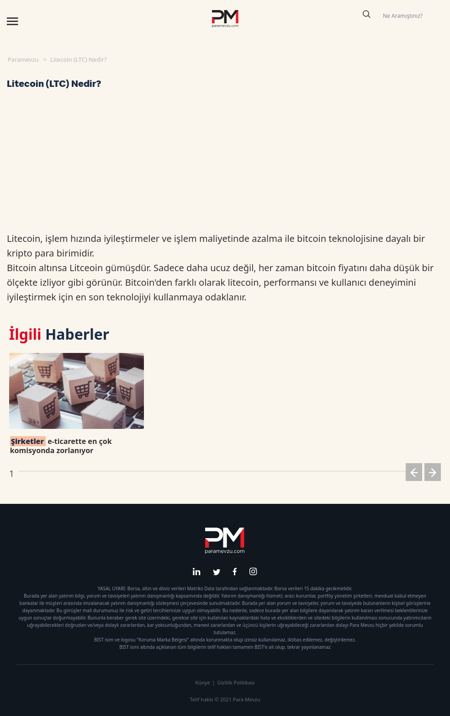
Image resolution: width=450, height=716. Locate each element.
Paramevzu (23, 59)
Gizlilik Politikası (235, 682)
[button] (414, 474)
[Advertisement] (225, 163)
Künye (202, 682)
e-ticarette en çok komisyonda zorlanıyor (61, 445)
